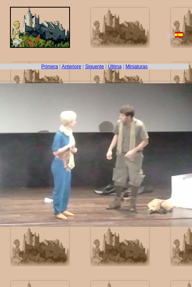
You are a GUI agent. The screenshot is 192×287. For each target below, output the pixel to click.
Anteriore (71, 66)
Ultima (115, 66)
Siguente (94, 66)
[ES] (175, 35)
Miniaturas (137, 66)
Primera (49, 66)
